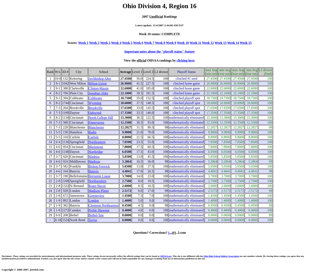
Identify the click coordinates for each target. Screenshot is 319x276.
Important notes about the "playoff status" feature (159, 51)
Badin (92, 132)
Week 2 (94, 43)
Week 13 (220, 43)
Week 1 (83, 43)
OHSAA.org (166, 256)
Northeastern (97, 142)
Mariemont (96, 147)
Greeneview (96, 195)
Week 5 (127, 43)
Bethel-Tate (96, 215)
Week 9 (171, 43)
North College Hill (101, 117)
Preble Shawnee (99, 210)
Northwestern (97, 181)
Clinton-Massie (99, 88)
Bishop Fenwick (99, 166)
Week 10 (183, 43)
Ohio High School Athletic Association (221, 256)
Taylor (93, 220)
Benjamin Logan (99, 176)
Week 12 (208, 43)
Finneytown (96, 122)
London (94, 200)
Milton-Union (98, 83)
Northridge (96, 151)
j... (170, 232)
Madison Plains (99, 190)
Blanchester (96, 127)
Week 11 (195, 43)
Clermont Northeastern (104, 205)
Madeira (94, 156)
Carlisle (94, 137)
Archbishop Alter (100, 78)
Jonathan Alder (98, 93)
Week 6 (138, 43)
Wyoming (95, 103)
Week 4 (116, 43)
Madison (94, 161)
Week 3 (105, 43)
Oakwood (95, 112)
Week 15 (246, 43)
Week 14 (233, 43)
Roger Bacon (97, 186)
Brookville (96, 108)
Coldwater (95, 98)
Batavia (94, 171)
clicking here (185, 60)
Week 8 (160, 43)
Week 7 (149, 43)
